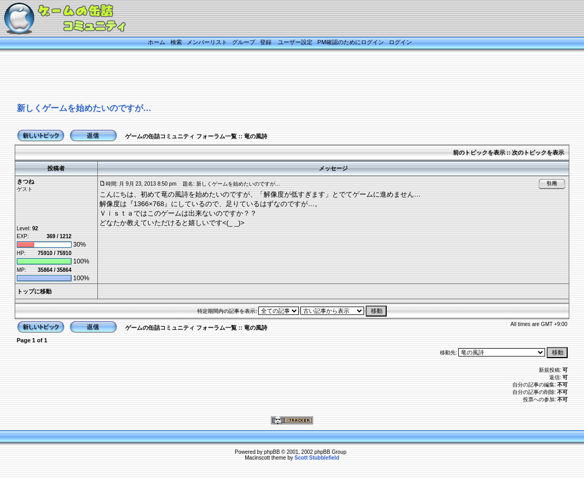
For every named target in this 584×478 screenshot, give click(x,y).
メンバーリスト (207, 42)
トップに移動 (34, 291)
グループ (243, 42)
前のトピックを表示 (479, 152)
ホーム (156, 42)
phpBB (272, 452)
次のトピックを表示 (538, 152)
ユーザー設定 (295, 42)
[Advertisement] (278, 77)
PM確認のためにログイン (350, 42)
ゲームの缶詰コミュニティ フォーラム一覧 (181, 136)
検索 (176, 42)
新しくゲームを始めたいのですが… (84, 108)
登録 (265, 42)
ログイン (400, 42)
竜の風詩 (255, 136)
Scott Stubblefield (317, 458)
